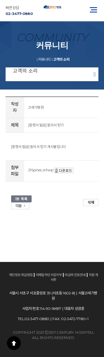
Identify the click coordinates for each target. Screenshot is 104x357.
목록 (21, 199)
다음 (20, 205)
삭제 (91, 202)
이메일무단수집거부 (49, 275)
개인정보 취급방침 (21, 275)
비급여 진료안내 (75, 275)
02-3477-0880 (19, 13)
